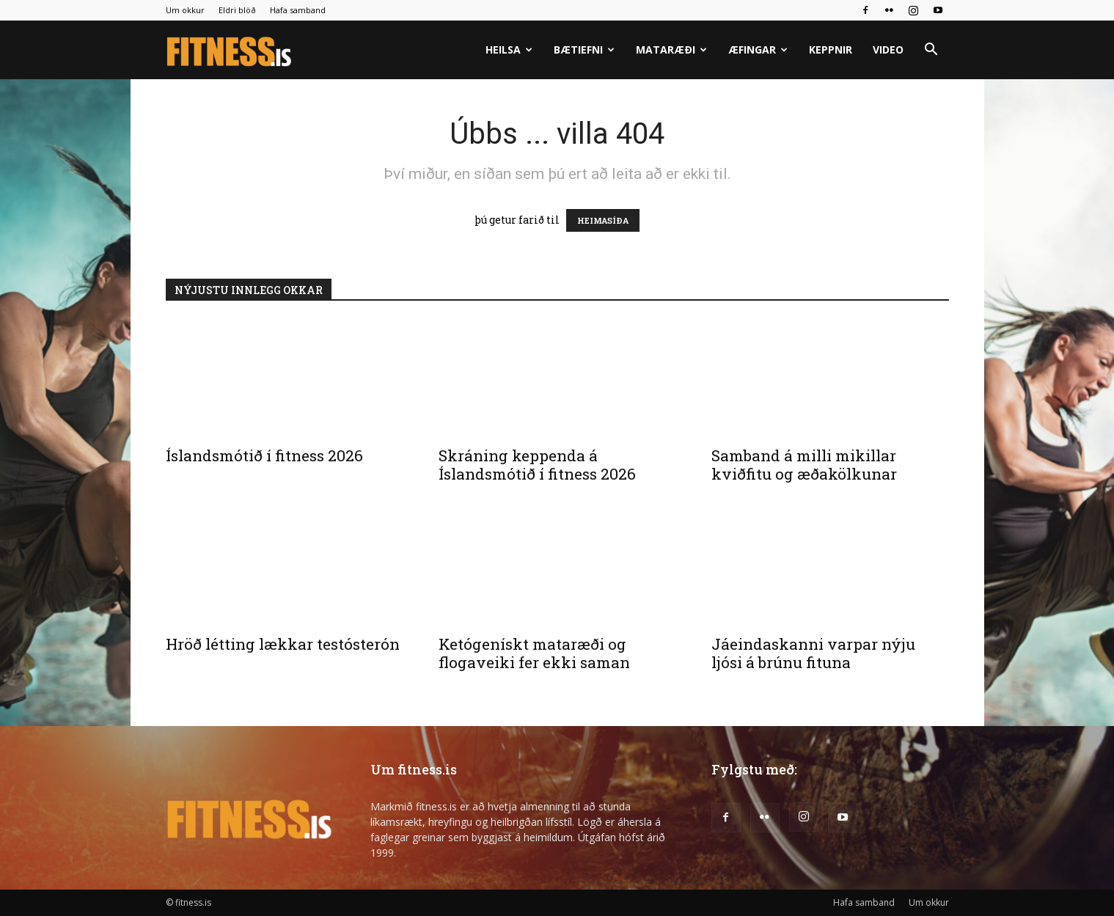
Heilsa (508, 49)
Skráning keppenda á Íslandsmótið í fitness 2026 (537, 464)
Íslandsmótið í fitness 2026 (264, 455)
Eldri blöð (237, 9)
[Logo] (230, 50)
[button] (931, 51)
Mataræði (671, 49)
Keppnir (830, 49)
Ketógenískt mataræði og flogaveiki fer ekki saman (534, 653)
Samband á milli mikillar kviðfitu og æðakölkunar (804, 464)
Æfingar (758, 49)
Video (888, 49)
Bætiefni (584, 49)
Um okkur (185, 9)
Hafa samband (298, 9)
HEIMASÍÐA (603, 220)
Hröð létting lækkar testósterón (283, 644)
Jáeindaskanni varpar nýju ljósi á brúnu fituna (813, 653)
